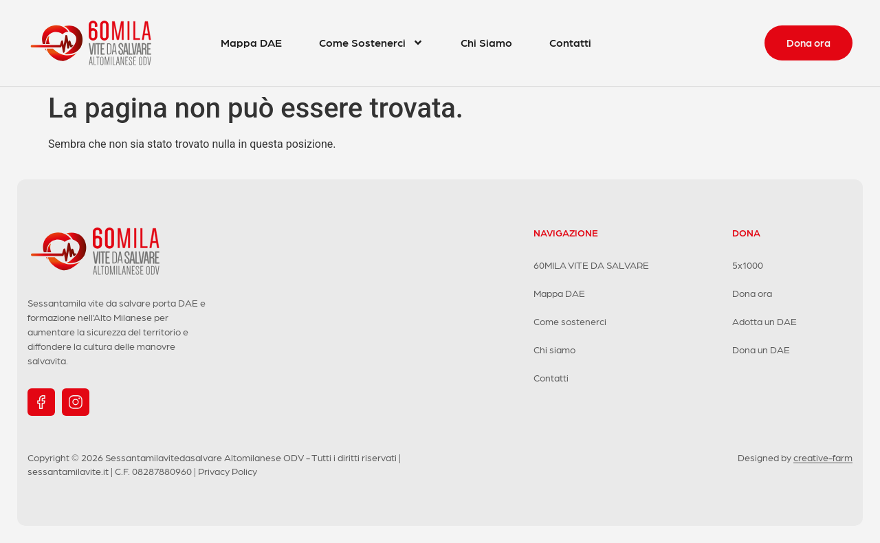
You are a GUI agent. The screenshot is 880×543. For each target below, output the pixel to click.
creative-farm (822, 457)
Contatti (570, 42)
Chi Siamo (486, 42)
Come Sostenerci (371, 42)
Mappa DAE (251, 42)
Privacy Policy (227, 471)
